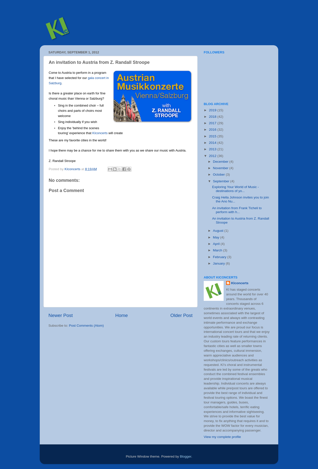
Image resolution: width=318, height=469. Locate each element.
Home (121, 315)
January (219, 263)
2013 (213, 149)
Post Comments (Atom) (86, 325)
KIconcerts (99, 133)
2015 (213, 136)
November (221, 168)
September (221, 181)
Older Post (181, 315)
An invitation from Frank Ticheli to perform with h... (237, 210)
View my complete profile (222, 437)
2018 (213, 116)
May (216, 237)
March (218, 250)
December (221, 161)
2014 (213, 143)
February (220, 257)
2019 (213, 110)
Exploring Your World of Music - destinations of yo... (235, 189)
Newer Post (60, 315)
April (217, 244)
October (219, 174)
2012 (213, 156)
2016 (213, 129)
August (218, 231)
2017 (213, 123)
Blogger (185, 456)
